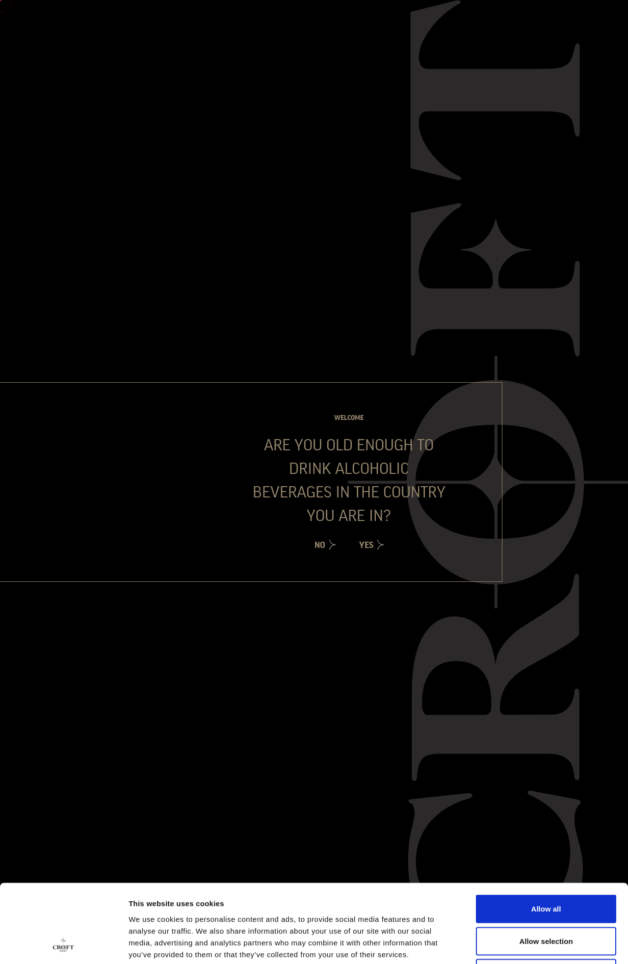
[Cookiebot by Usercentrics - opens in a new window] (63, 945)
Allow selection (546, 867)
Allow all (546, 835)
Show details (515, 944)
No (319, 545)
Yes (366, 545)
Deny (546, 899)
